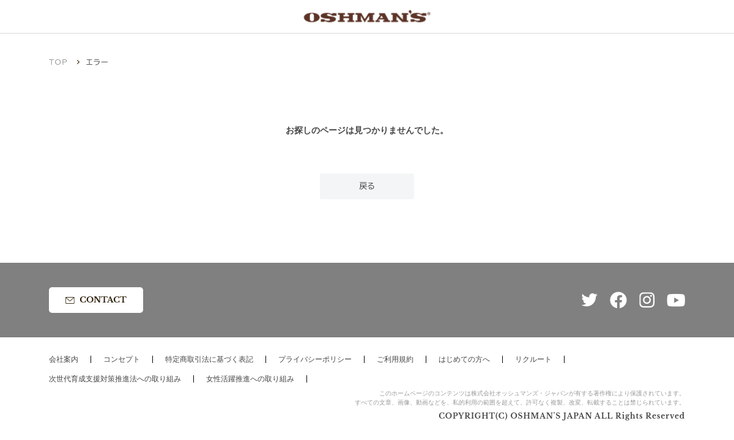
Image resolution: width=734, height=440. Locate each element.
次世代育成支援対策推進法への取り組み (115, 379)
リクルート (533, 359)
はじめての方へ (464, 359)
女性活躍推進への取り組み (250, 379)
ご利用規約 (395, 359)
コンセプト (121, 359)
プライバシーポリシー (315, 359)
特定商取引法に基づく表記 (209, 359)
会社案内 (63, 359)
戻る (366, 186)
